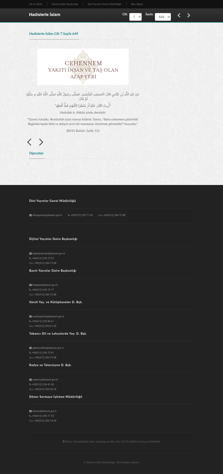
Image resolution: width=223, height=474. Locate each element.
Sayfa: (148, 14)
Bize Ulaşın (137, 4)
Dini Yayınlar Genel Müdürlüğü (104, 4)
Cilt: (125, 14)
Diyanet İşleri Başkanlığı (65, 4)
